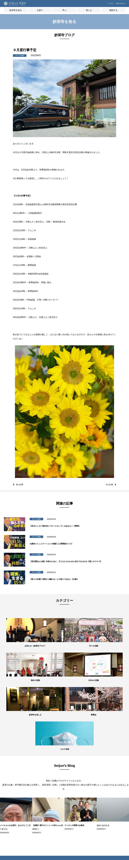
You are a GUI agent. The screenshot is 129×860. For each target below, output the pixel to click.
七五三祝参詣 (31, 794)
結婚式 (29, 801)
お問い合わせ (119, 5)
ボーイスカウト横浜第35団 (116, 800)
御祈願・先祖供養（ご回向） (34, 784)
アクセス (106, 5)
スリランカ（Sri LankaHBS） (114, 779)
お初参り (30, 790)
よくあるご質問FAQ (95, 779)
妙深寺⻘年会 (113, 774)
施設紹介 (9, 775)
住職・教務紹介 (11, 771)
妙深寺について (11, 767)
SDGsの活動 (10, 794)
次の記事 (109, 484)
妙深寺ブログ (10, 797)
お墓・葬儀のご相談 (95, 775)
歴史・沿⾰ (51, 767)
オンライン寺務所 (32, 771)
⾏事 (28, 775)
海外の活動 (9, 790)
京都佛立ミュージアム (116, 817)
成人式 (29, 797)
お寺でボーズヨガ (74, 771)
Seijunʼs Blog (11, 801)
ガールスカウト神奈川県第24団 (116, 807)
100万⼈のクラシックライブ (75, 780)
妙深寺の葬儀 (31, 779)
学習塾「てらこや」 (74, 775)
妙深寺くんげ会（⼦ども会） (116, 768)
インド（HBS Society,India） (113, 793)
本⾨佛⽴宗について (54, 771)
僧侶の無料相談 (93, 767)
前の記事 (20, 484)
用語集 (49, 775)
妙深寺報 (9, 809)
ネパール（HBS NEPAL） (114, 786)
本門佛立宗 (112, 813)
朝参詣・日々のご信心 (34, 767)
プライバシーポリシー (95, 787)
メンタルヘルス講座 (95, 771)
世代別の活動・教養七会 (13, 784)
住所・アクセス (11, 779)
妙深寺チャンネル (12, 805)
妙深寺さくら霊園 (12, 813)
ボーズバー (71, 767)
